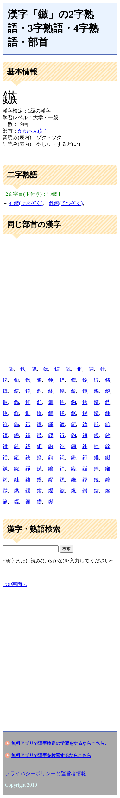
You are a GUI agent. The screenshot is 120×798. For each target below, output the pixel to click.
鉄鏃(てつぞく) (66, 203)
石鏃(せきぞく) (26, 203)
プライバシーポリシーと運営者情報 (45, 773)
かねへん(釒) (32, 130)
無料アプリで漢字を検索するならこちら (51, 755)
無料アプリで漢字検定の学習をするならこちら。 (60, 743)
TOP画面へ (15, 584)
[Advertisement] (60, 300)
